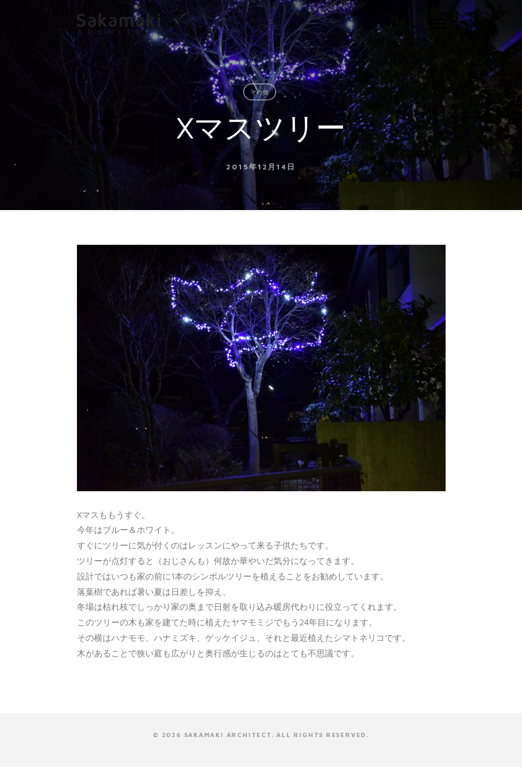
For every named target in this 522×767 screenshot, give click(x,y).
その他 (260, 92)
